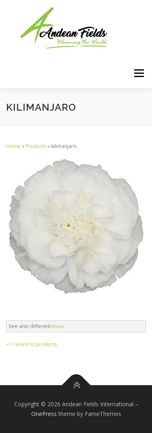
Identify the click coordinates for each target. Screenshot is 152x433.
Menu (138, 73)
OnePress (44, 414)
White (58, 326)
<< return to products (31, 344)
